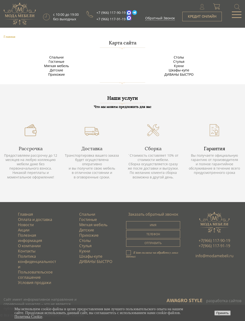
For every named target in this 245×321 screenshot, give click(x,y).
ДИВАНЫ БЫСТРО (179, 74)
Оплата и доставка (35, 219)
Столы (179, 57)
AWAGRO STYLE (184, 300)
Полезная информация (30, 238)
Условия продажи (34, 282)
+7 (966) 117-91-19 (111, 19)
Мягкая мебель (56, 66)
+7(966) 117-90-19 (214, 240)
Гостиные (56, 61)
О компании (29, 245)
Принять (222, 313)
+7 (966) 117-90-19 (111, 12)
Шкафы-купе (179, 70)
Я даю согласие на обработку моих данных (152, 254)
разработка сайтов (223, 300)
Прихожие (56, 74)
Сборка (153, 148)
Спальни (56, 57)
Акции (23, 230)
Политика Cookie (28, 317)
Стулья (178, 61)
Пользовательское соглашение (35, 274)
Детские (56, 70)
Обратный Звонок (160, 18)
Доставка (91, 148)
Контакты (26, 251)
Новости (26, 224)
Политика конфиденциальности (37, 261)
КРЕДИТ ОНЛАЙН (202, 16)
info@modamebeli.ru (214, 255)
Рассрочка (31, 148)
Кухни (179, 66)
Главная (25, 214)
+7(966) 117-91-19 (214, 245)
